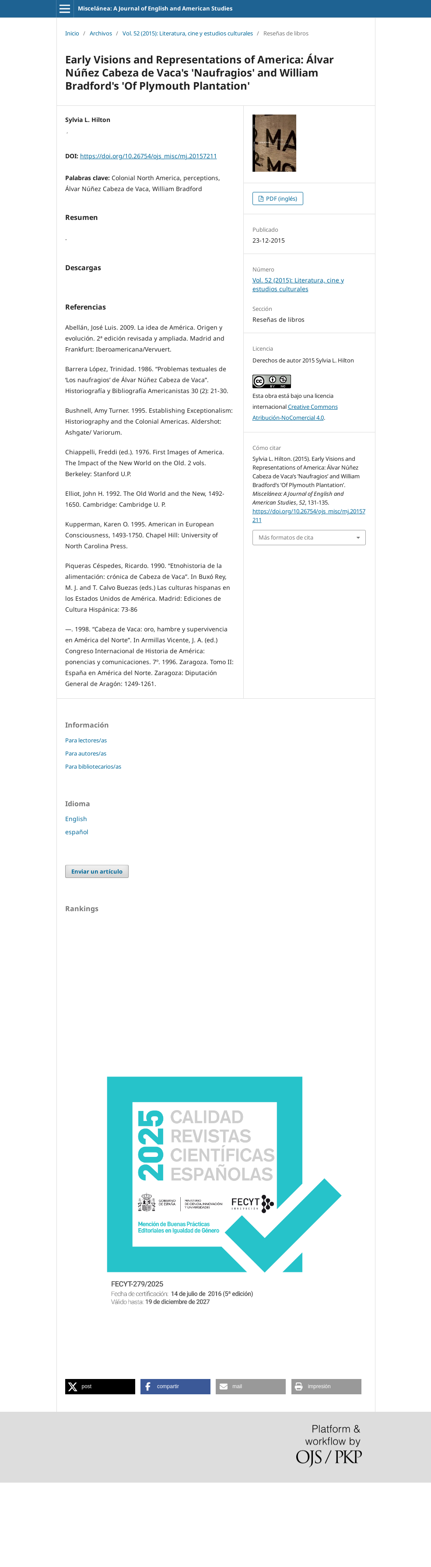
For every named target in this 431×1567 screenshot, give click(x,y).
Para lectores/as (86, 825)
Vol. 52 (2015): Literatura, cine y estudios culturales (188, 33)
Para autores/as (85, 838)
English (76, 903)
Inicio (72, 33)
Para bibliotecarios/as (93, 851)
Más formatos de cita (286, 537)
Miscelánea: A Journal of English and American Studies (155, 8)
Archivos (101, 33)
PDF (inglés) (281, 198)
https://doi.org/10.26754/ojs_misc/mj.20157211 (148, 156)
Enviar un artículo (97, 956)
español (76, 916)
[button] (100, 1471)
